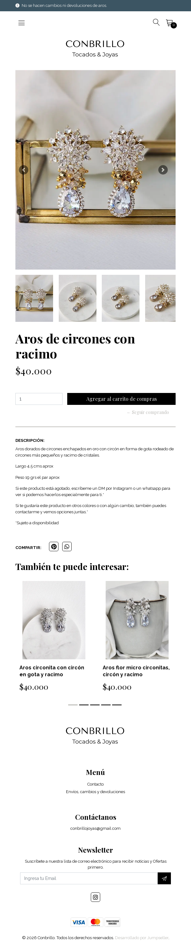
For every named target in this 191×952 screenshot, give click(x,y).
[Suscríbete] (164, 878)
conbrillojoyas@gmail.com (95, 828)
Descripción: (30, 440)
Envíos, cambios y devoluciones (95, 791)
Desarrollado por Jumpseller (141, 937)
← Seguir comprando (148, 412)
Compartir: (28, 547)
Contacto (95, 784)
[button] (23, 170)
